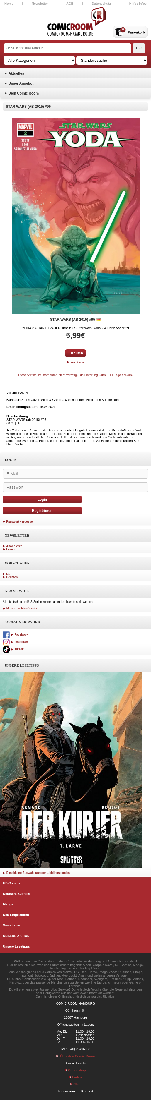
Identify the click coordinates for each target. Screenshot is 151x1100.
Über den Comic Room (75, 1056)
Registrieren (42, 511)
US (8, 574)
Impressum (66, 1091)
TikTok (13, 649)
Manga (8, 904)
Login (42, 499)
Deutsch (12, 577)
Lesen (10, 549)
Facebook (15, 634)
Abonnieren (14, 546)
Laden (75, 1077)
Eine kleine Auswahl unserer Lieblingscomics (36, 872)
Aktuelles (16, 73)
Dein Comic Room (24, 93)
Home (8, 3)
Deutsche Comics (16, 893)
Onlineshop (75, 1070)
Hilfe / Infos (138, 3)
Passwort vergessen (20, 521)
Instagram (15, 641)
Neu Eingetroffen (16, 915)
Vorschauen (12, 925)
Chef (75, 1084)
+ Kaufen (75, 353)
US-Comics (11, 883)
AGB (69, 3)
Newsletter (40, 3)
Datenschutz (101, 3)
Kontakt (87, 1091)
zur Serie (75, 362)
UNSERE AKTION (16, 936)
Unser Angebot (21, 83)
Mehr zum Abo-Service (20, 608)
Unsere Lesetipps (16, 946)
